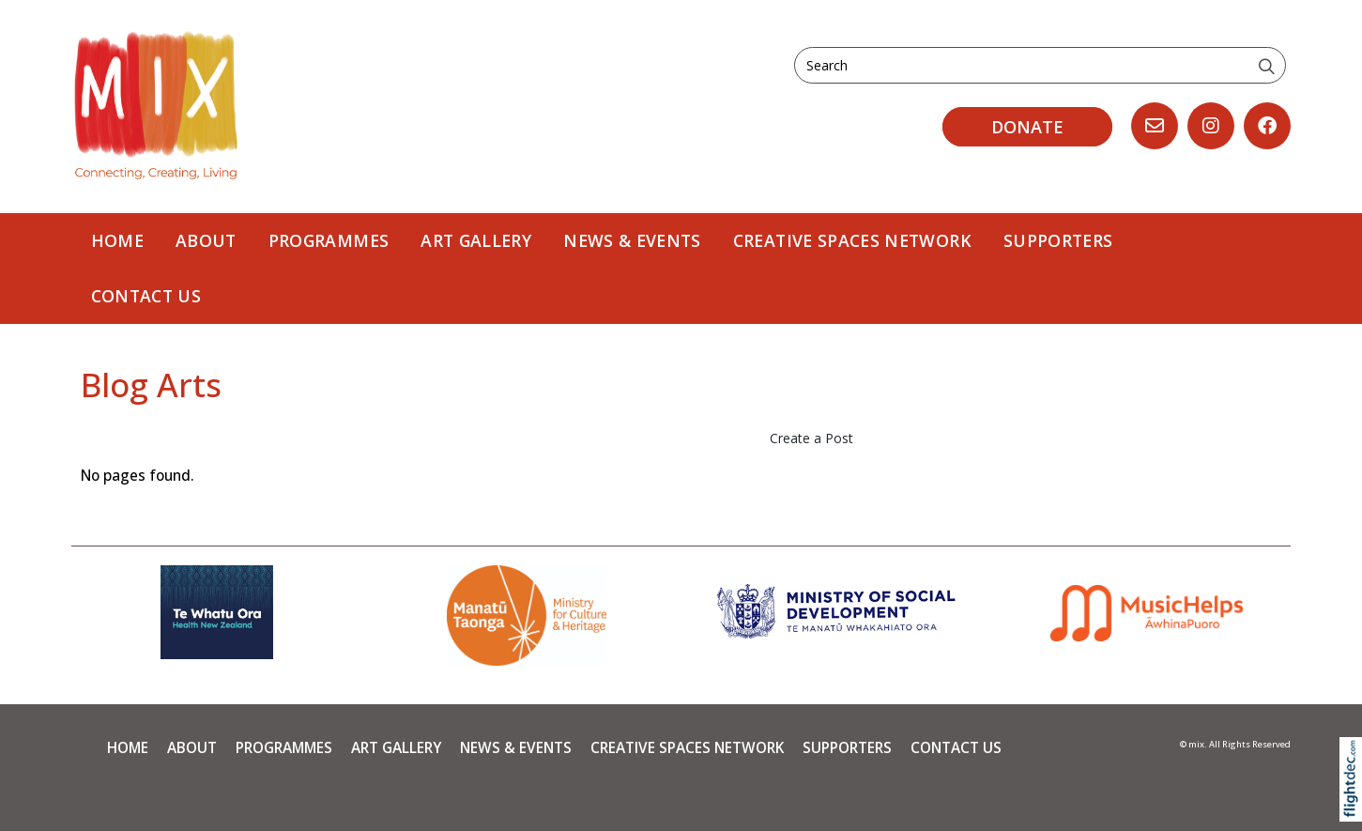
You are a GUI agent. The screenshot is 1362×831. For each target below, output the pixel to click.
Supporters (1058, 240)
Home (117, 240)
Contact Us (146, 296)
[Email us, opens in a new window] (1154, 125)
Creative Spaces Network (852, 240)
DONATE (1027, 126)
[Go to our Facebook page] (1267, 125)
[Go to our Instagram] (1210, 125)
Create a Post (811, 438)
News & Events (632, 240)
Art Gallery (476, 240)
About (206, 240)
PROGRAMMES (329, 240)
